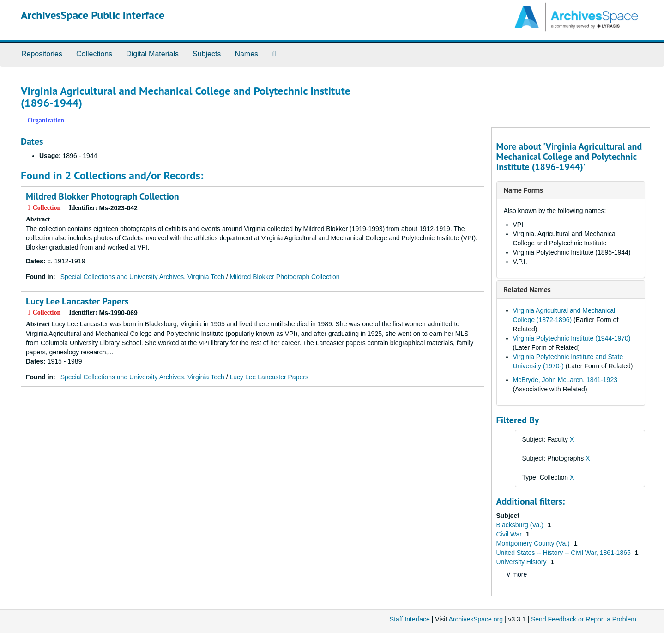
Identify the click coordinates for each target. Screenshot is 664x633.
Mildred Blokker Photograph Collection (102, 196)
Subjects (207, 54)
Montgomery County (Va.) (534, 543)
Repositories (41, 54)
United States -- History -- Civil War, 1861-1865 (564, 552)
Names (246, 54)
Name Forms (523, 190)
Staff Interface (410, 619)
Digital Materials (152, 54)
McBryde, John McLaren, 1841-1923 (565, 379)
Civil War (510, 534)
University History (522, 562)
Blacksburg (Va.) (520, 525)
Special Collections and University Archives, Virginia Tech (142, 276)
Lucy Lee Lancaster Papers (77, 301)
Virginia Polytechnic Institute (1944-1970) (572, 338)
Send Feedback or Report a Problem (583, 619)
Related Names (527, 289)
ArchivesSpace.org (475, 619)
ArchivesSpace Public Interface (92, 15)
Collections (94, 54)
